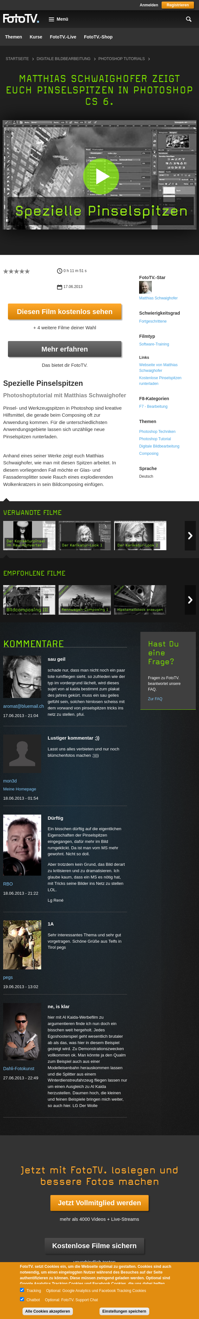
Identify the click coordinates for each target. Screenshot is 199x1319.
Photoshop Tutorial (155, 439)
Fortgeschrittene (153, 321)
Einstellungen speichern (124, 1311)
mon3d (10, 780)
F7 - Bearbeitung (153, 406)
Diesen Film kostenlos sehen (64, 312)
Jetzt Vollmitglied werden (99, 1203)
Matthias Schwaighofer (158, 298)
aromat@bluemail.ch (23, 706)
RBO (8, 883)
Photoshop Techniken (157, 431)
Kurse (36, 36)
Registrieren (178, 5)
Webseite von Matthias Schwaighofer (158, 368)
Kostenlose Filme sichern (94, 1246)
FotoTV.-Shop (98, 36)
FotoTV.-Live (63, 36)
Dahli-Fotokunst (18, 1068)
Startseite (17, 59)
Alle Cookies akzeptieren (47, 1311)
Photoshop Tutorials (122, 59)
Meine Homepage (19, 789)
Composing (148, 453)
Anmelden (149, 5)
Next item (190, 535)
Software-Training (154, 344)
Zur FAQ (155, 699)
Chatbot (33, 1300)
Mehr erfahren (65, 349)
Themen (13, 36)
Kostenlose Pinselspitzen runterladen (160, 381)
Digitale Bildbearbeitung (64, 59)
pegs (8, 977)
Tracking (34, 1290)
